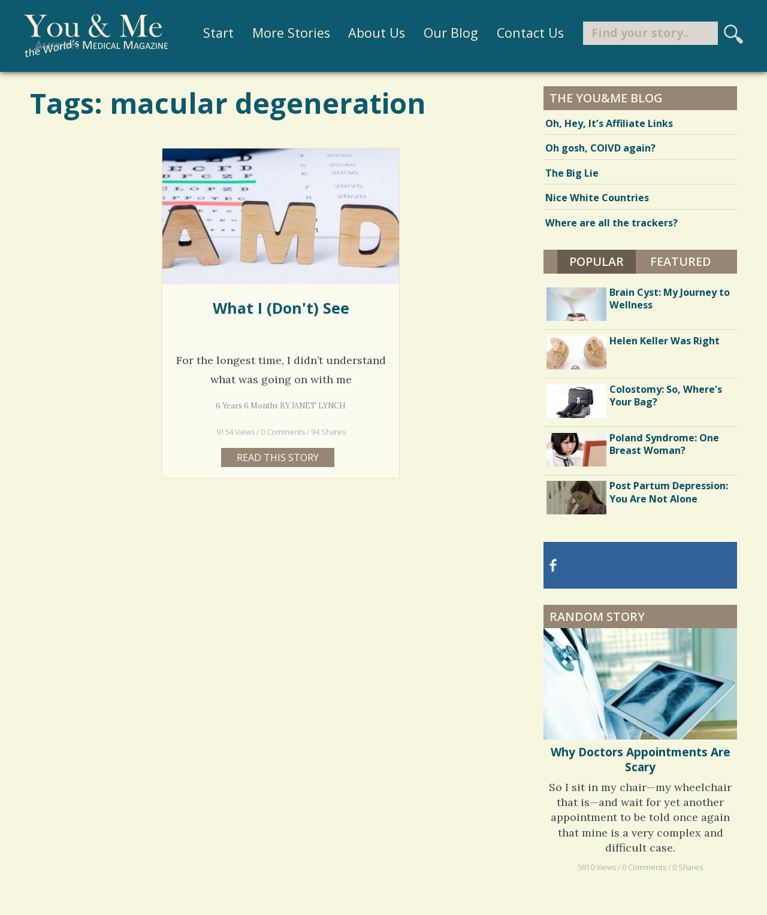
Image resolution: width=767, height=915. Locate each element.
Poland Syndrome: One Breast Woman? (664, 444)
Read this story (278, 457)
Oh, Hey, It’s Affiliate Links (609, 123)
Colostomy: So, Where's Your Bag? (665, 395)
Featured (680, 261)
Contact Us (530, 32)
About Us (376, 32)
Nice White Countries (597, 197)
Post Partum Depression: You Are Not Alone (668, 492)
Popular (596, 261)
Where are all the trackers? (611, 222)
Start (218, 32)
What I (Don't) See (281, 308)
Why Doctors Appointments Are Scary (640, 759)
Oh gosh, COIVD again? (600, 147)
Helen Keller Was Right (664, 340)
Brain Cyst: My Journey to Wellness (669, 298)
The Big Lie (572, 173)
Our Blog (451, 32)
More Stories (291, 32)
